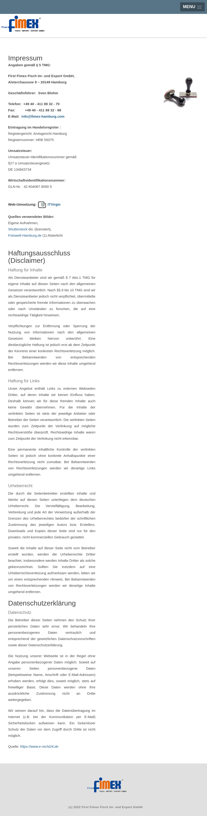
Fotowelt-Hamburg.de (24, 235)
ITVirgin (54, 204)
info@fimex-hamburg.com (43, 116)
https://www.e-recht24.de (39, 746)
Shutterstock (17, 229)
